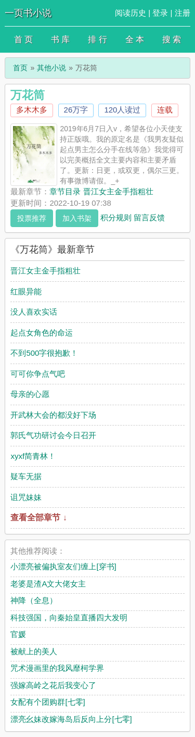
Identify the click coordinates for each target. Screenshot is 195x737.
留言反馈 (149, 217)
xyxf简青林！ (33, 456)
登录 (160, 12)
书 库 (60, 39)
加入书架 (77, 218)
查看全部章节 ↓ (38, 517)
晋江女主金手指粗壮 (45, 270)
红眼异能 (26, 291)
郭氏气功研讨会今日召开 (53, 435)
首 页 (23, 39)
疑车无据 (26, 476)
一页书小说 (28, 13)
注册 (182, 12)
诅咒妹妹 (26, 497)
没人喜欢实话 (33, 311)
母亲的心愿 (29, 394)
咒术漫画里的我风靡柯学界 (57, 668)
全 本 (134, 39)
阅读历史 (130, 12)
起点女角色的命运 (41, 332)
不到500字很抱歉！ (44, 352)
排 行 (97, 39)
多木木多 (31, 109)
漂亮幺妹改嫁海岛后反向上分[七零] (71, 719)
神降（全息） (33, 600)
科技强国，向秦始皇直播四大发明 (68, 617)
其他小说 (51, 68)
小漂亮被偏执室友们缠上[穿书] (63, 566)
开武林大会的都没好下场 (53, 414)
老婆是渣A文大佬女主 (48, 583)
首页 (20, 68)
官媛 (18, 634)
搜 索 (171, 39)
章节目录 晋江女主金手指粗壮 (101, 191)
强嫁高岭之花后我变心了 (53, 685)
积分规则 (116, 217)
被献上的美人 (33, 651)
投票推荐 (31, 218)
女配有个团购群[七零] (47, 701)
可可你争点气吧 (37, 373)
